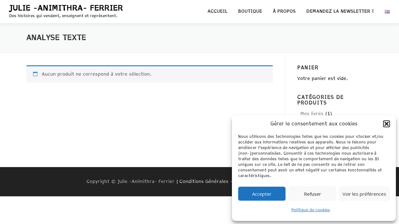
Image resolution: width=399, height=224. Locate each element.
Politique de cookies (310, 210)
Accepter (262, 194)
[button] (386, 124)
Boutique (250, 11)
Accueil (218, 11)
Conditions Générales (204, 181)
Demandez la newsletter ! (340, 11)
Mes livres (312, 114)
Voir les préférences (364, 194)
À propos (284, 11)
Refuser (312, 194)
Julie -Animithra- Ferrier (66, 8)
